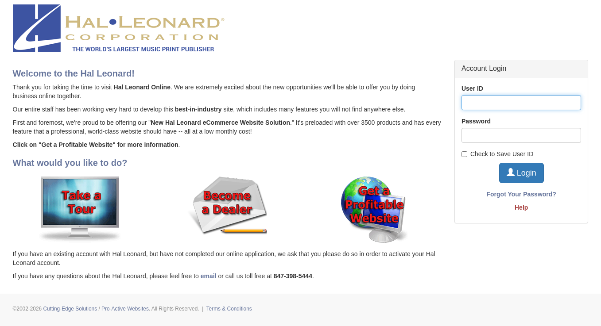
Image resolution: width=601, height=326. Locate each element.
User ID (472, 88)
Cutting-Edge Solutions (70, 309)
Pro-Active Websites (125, 309)
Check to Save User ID (497, 153)
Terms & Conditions (229, 309)
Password (476, 121)
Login (521, 172)
